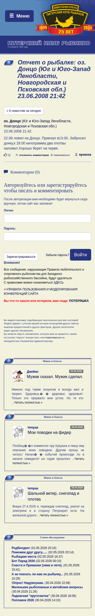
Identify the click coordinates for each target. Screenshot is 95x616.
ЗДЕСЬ (58, 282)
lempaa (33, 427)
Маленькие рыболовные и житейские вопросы (47, 587)
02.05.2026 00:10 (48, 561)
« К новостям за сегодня (24, 111)
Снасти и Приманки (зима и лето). (37, 565)
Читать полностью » (28, 402)
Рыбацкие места (24, 556)
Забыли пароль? (57, 255)
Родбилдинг (21, 548)
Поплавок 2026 (23, 600)
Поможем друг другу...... (29, 552)
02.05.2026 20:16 (43, 548)
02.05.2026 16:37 (50, 556)
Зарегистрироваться (21, 257)
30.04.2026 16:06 (63, 596)
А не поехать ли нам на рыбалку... (37, 574)
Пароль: (10, 228)
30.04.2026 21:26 (24, 591)
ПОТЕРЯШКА (79, 301)
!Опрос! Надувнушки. (28, 583)
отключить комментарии (32, 155)
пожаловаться (60, 155)
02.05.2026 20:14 (61, 552)
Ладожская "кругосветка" (31, 596)
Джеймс (33, 371)
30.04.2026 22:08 (57, 583)
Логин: (9, 210)
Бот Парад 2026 (23, 561)
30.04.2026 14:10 (47, 600)
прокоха (83, 154)
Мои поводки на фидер (49, 432)
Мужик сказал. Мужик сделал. (55, 376)
